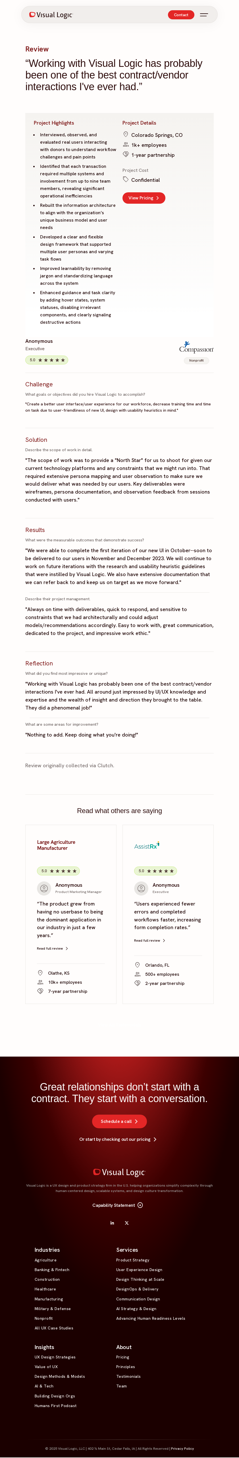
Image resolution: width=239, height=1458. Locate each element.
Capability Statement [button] (118, 1206)
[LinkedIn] (112, 1223)
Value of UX (46, 1367)
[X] (126, 1223)
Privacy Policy (182, 1449)
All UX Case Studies (54, 1328)
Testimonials (128, 1376)
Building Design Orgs (55, 1396)
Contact (181, 15)
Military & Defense (53, 1308)
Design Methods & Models (60, 1376)
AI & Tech (44, 1386)
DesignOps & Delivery (137, 1289)
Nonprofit (44, 1318)
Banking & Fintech (52, 1270)
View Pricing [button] (145, 198)
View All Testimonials (119, 1025)
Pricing (123, 1357)
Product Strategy (132, 1260)
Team (121, 1386)
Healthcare (45, 1289)
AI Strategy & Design (136, 1308)
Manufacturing (49, 1299)
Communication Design (138, 1299)
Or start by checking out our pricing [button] (119, 1139)
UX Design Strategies (55, 1357)
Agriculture (46, 1260)
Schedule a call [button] (121, 1122)
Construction (47, 1279)
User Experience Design (139, 1270)
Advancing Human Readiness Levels (151, 1318)
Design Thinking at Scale (140, 1279)
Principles (125, 1367)
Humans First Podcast (56, 1405)
